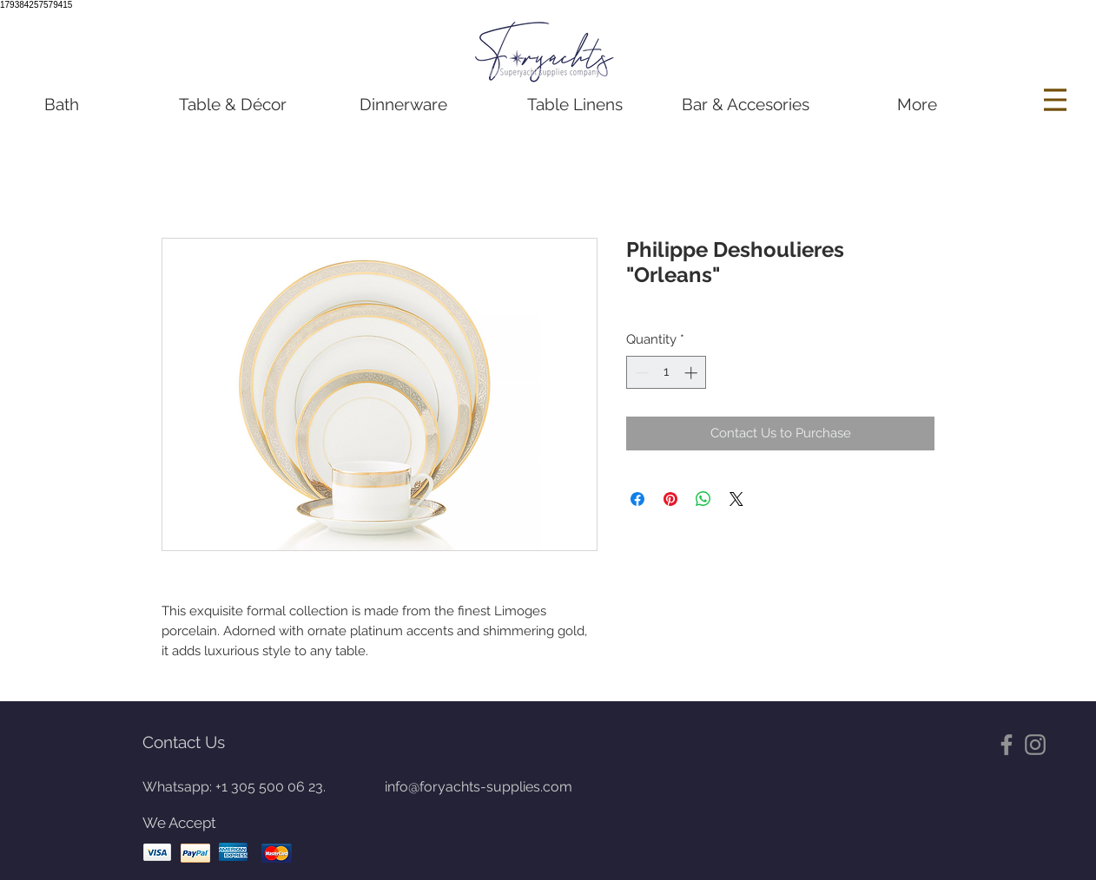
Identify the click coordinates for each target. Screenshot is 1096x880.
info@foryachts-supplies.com (478, 786)
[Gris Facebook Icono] (1006, 745)
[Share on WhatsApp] (703, 499)
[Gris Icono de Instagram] (1035, 745)
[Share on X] (736, 499)
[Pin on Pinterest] (670, 499)
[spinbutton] (666, 373)
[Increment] (692, 373)
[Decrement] (640, 373)
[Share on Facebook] (637, 499)
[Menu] (1057, 100)
